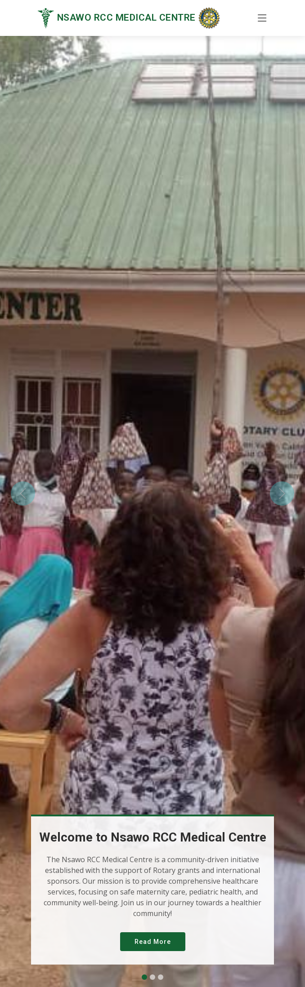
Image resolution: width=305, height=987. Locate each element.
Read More (153, 941)
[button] (23, 493)
